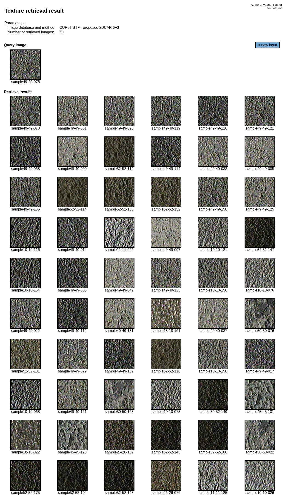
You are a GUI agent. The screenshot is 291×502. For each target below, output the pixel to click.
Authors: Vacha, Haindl (266, 4)
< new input (267, 45)
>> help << (274, 8)
